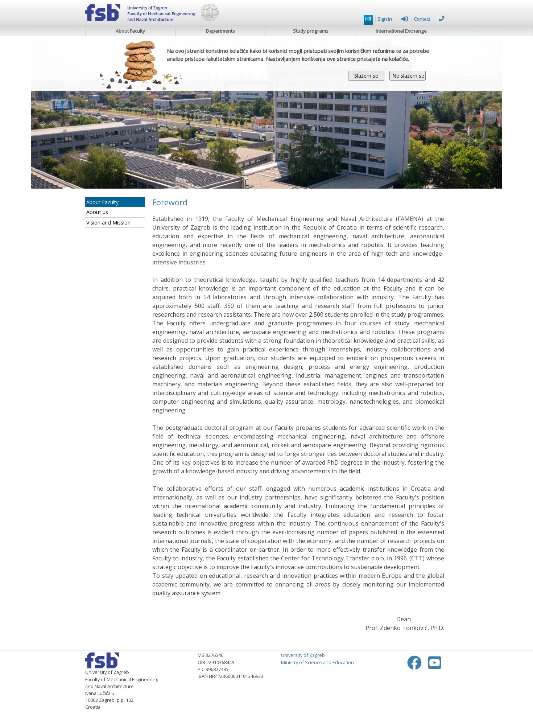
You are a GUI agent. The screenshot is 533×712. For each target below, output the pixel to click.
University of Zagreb (303, 655)
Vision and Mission (108, 222)
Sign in (392, 19)
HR (368, 19)
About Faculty (130, 31)
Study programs (311, 31)
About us (97, 212)
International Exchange (401, 31)
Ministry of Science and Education (317, 662)
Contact (429, 19)
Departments (220, 31)
